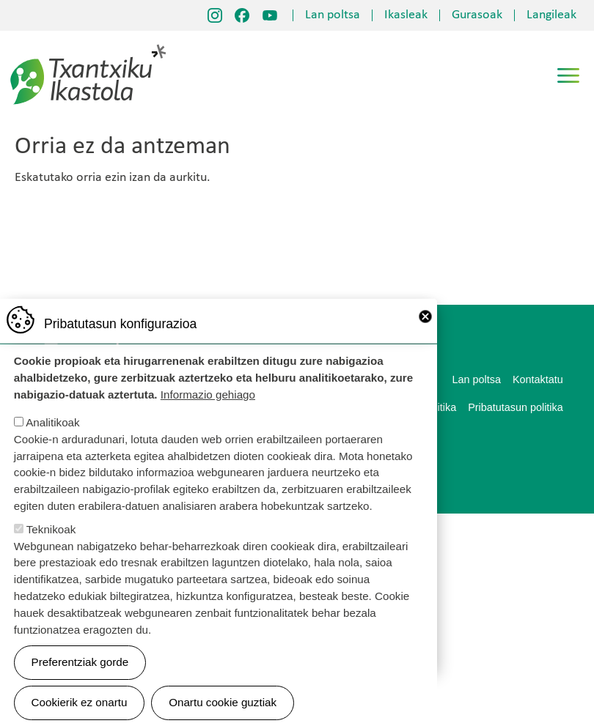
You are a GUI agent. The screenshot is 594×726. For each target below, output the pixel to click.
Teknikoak (51, 549)
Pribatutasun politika (515, 407)
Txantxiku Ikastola (88, 48)
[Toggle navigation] (568, 75)
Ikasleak (406, 15)
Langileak (551, 15)
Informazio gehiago (208, 414)
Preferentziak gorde (80, 681)
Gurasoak (477, 15)
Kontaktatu (538, 379)
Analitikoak (52, 442)
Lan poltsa (332, 15)
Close (425, 336)
